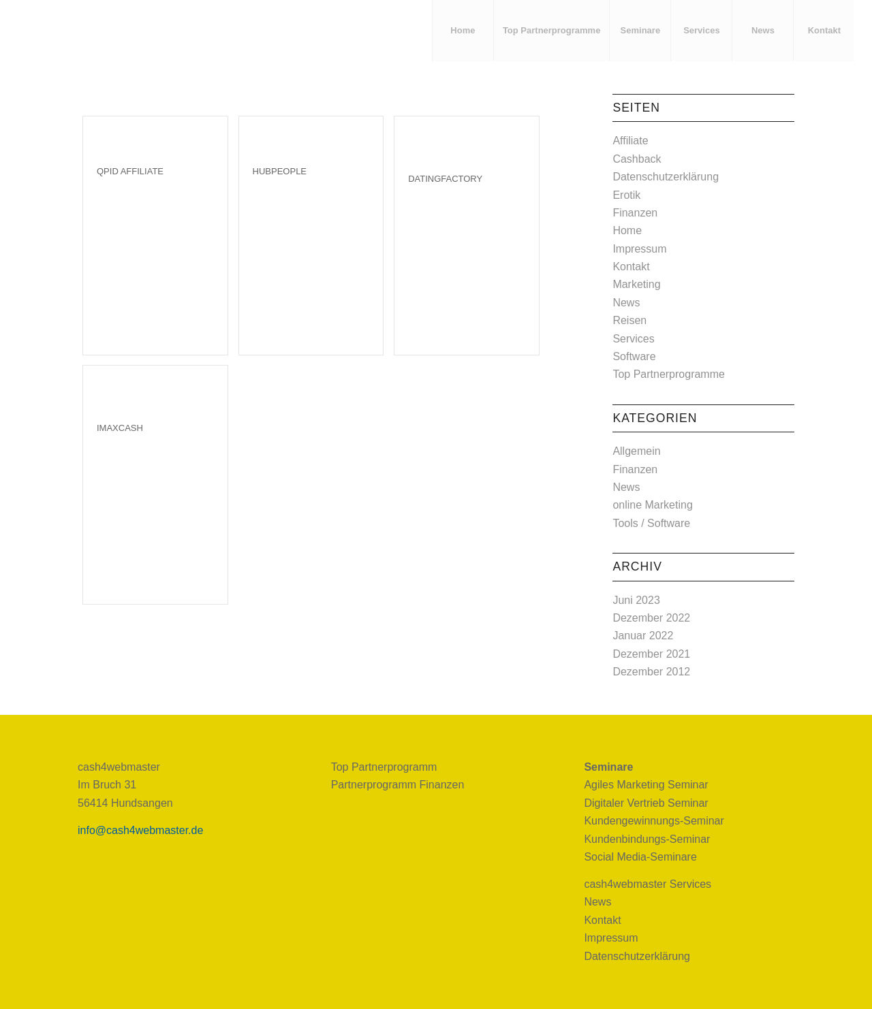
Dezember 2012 (651, 671)
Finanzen (634, 213)
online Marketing (652, 505)
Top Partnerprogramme (668, 374)
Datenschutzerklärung (665, 176)
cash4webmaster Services (647, 884)
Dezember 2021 (651, 654)
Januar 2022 (642, 635)
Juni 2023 (635, 600)
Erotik (626, 195)
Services (633, 339)
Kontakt (630, 266)
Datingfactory (445, 179)
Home (627, 230)
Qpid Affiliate (130, 171)
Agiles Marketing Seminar (646, 784)
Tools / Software (651, 523)
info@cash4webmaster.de (140, 830)
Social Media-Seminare (640, 857)
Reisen (629, 320)
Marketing (636, 284)
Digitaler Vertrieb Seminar (646, 803)
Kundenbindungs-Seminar (647, 839)
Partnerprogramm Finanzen (398, 784)
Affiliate (630, 140)
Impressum (639, 249)
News (626, 302)
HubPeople (280, 171)
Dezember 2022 (651, 618)
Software (633, 356)
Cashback (636, 159)
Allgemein (636, 451)
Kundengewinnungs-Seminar (653, 821)
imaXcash (120, 428)
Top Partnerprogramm (384, 767)
